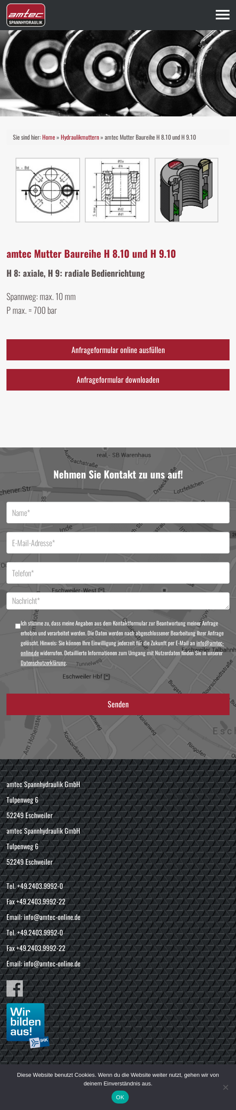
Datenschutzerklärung (43, 662)
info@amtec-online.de (52, 917)
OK (120, 1097)
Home (48, 136)
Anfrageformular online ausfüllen (118, 349)
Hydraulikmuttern (80, 136)
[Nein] (225, 1087)
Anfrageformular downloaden (118, 379)
